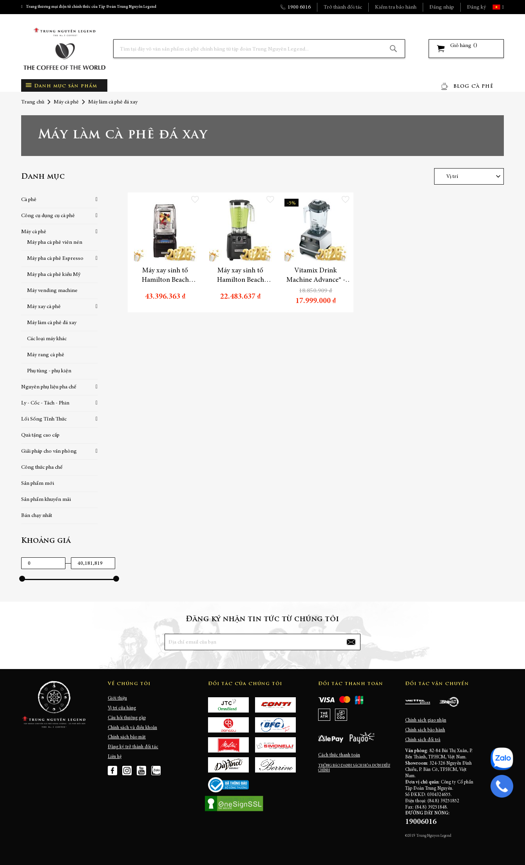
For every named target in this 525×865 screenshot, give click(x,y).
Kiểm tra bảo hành (395, 7)
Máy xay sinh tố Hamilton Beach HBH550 (240, 276)
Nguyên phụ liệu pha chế (48, 387)
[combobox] (259, 48)
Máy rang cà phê (45, 355)
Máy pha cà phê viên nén (54, 242)
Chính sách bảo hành (425, 730)
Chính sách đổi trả (422, 740)
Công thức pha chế (42, 467)
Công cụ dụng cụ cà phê (48, 216)
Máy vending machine (52, 291)
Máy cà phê (66, 102)
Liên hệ (114, 756)
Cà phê (28, 200)
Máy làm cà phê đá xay (51, 323)
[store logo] (64, 48)
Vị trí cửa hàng (122, 708)
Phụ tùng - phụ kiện (49, 371)
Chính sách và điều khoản (132, 727)
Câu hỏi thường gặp (127, 718)
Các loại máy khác (47, 339)
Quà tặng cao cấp (40, 435)
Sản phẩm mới (37, 483)
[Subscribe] (351, 642)
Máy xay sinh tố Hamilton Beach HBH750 (165, 276)
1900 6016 (299, 7)
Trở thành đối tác (343, 7)
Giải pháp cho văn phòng (49, 451)
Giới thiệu (117, 698)
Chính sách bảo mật (127, 737)
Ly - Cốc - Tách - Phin (45, 403)
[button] (502, 7)
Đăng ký (476, 7)
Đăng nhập (441, 7)
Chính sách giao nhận (425, 720)
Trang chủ (32, 102)
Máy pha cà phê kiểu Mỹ (53, 274)
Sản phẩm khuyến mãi (46, 499)
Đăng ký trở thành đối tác (133, 747)
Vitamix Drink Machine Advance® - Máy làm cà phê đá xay (315, 276)
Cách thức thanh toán (339, 755)
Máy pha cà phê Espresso (55, 258)
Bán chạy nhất (36, 516)
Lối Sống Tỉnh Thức (44, 419)
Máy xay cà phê (44, 307)
